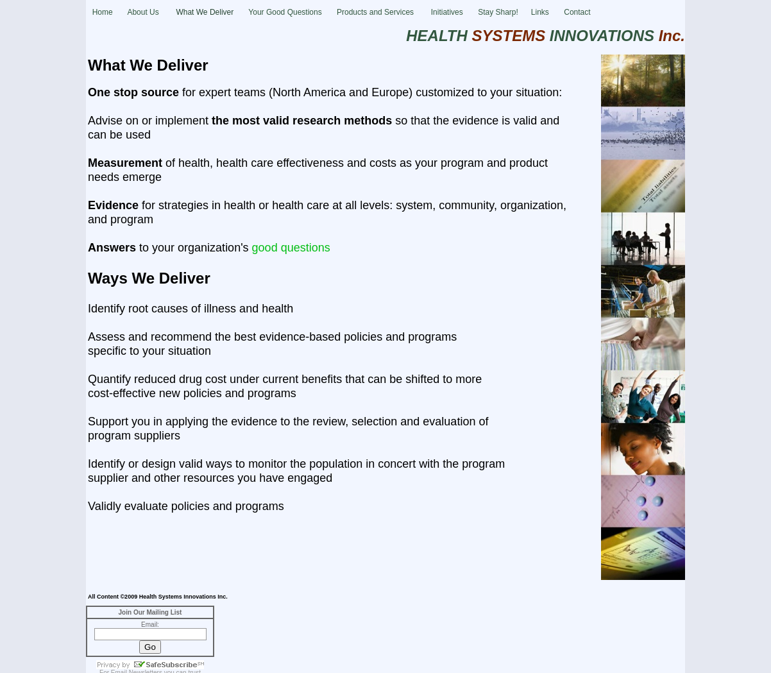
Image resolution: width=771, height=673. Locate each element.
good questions (291, 247)
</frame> (150, 639)
